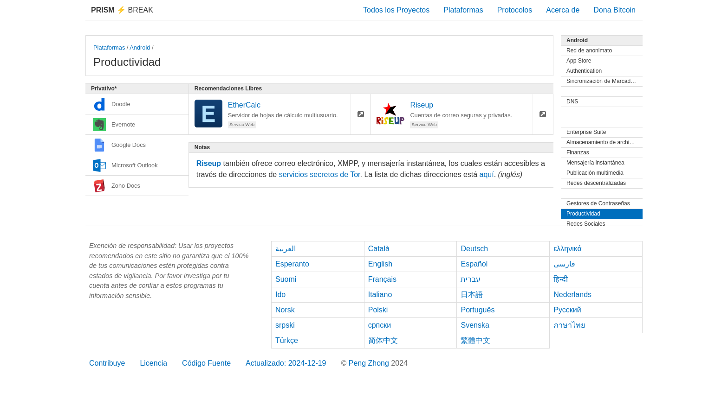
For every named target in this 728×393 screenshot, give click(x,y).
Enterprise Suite (586, 132)
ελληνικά (567, 249)
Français (382, 279)
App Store (578, 60)
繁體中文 (475, 340)
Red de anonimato (589, 50)
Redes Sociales (585, 224)
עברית (471, 279)
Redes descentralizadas (596, 183)
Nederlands (572, 294)
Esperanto (292, 264)
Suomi (285, 279)
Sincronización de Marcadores (603, 81)
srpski (285, 325)
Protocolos (515, 10)
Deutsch (474, 249)
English (380, 264)
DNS (572, 101)
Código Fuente (206, 363)
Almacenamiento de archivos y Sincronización (604, 142)
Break (122, 10)
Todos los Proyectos (396, 10)
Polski (378, 310)
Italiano (380, 294)
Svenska (475, 325)
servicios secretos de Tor (319, 174)
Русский (567, 310)
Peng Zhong (370, 363)
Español (474, 264)
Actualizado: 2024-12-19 (286, 363)
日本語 (472, 294)
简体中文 (383, 340)
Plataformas (463, 10)
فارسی (564, 264)
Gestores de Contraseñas (598, 203)
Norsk (285, 310)
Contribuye (107, 363)
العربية (285, 249)
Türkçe (286, 340)
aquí (487, 174)
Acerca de (562, 10)
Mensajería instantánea (595, 162)
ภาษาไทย (569, 325)
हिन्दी (560, 279)
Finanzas (577, 152)
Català (379, 249)
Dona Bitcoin (614, 10)
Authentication (584, 71)
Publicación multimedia (595, 173)
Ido (280, 294)
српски (379, 325)
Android (140, 47)
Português (477, 310)
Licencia (153, 363)
